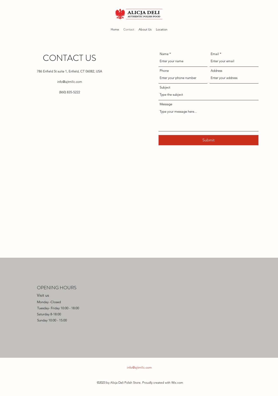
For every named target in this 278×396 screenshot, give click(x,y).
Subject (165, 87)
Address (216, 70)
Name (164, 53)
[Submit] (208, 140)
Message (166, 104)
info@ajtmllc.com (69, 82)
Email (215, 53)
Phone (164, 70)
